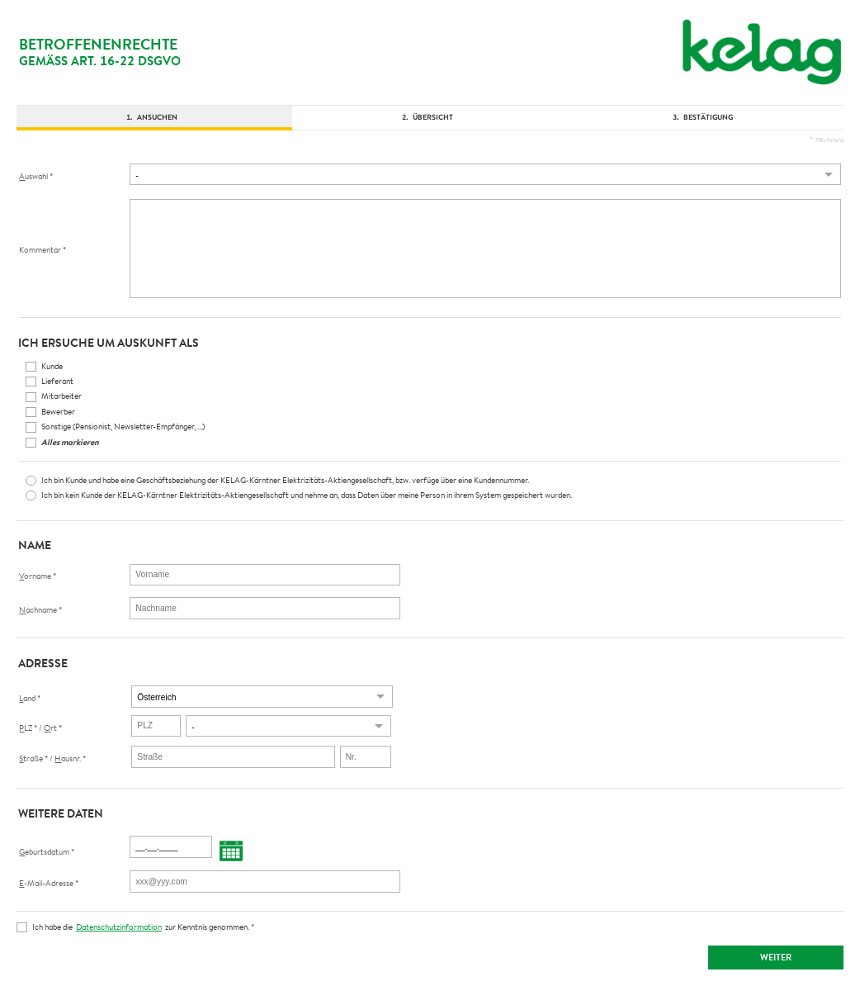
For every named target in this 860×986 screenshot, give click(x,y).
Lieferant (57, 380)
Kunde (52, 366)
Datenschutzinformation (119, 926)
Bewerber (58, 411)
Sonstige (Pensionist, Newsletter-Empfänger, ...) (123, 426)
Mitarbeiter (61, 395)
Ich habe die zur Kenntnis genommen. (143, 926)
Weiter (775, 957)
